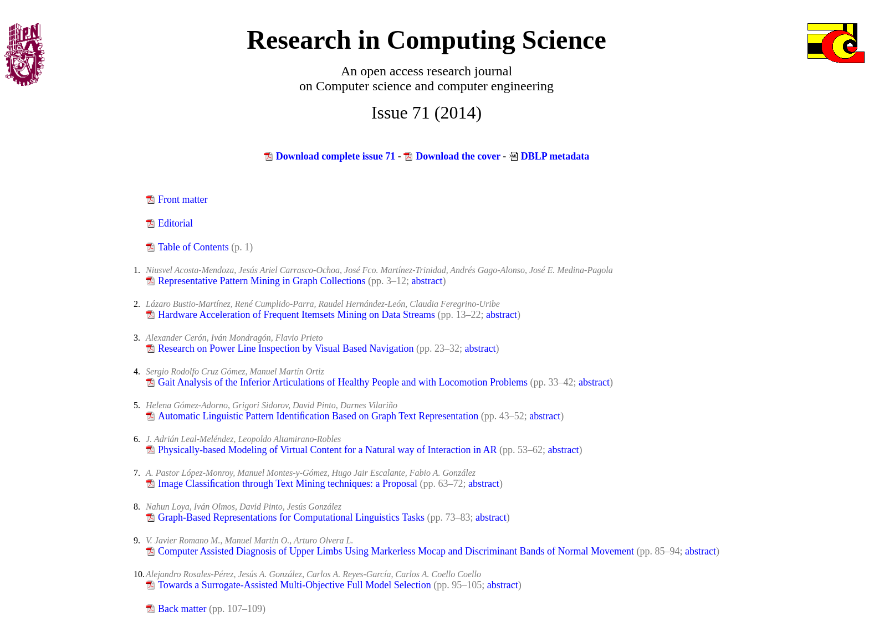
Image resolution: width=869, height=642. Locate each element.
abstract (427, 280)
